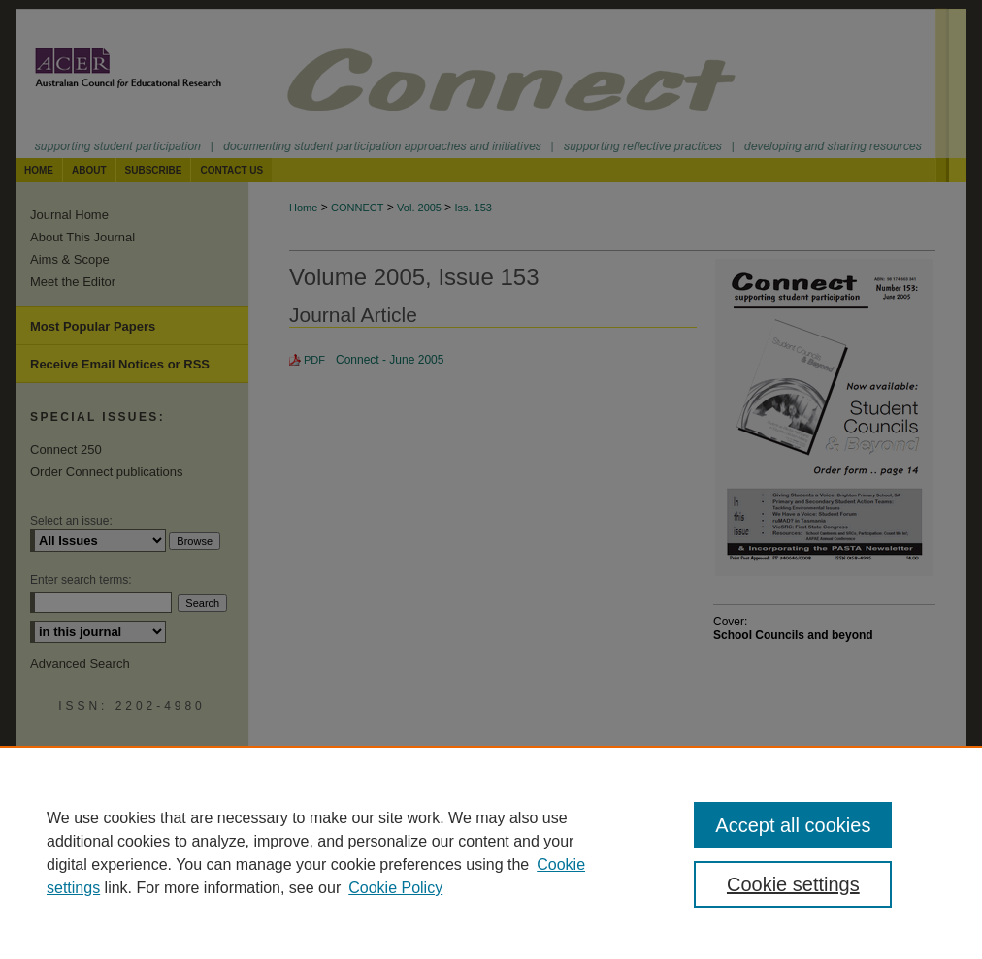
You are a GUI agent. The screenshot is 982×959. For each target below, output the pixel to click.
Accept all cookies (792, 825)
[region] (491, 852)
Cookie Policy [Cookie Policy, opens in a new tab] (395, 887)
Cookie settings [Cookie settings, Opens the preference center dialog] (793, 884)
